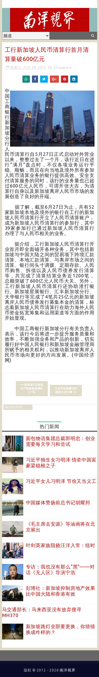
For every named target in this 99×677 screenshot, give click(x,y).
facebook (14, 407)
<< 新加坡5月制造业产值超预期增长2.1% (31, 388)
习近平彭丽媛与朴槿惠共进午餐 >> (66, 390)
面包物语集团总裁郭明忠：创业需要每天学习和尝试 (60, 441)
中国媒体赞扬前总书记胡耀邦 (58, 502)
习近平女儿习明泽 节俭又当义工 (61, 481)
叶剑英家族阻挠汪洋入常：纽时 (60, 545)
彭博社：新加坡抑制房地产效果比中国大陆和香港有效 (60, 590)
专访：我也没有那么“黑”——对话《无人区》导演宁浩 (60, 569)
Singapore (63, 67)
